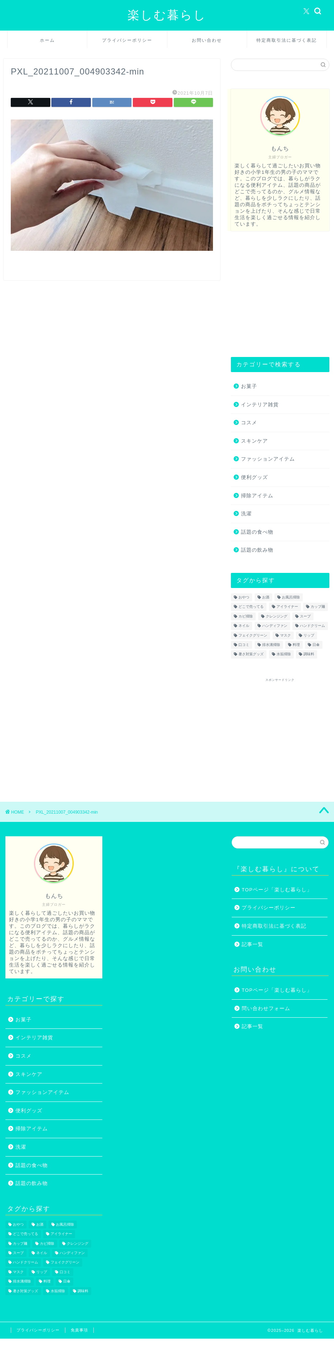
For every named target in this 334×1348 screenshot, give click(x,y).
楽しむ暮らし (167, 14)
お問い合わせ (207, 40)
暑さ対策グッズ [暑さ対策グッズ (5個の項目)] (251, 654)
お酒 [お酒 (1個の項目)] (265, 597)
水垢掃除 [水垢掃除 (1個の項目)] (284, 654)
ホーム (47, 40)
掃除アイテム (257, 495)
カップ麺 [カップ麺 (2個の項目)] (318, 607)
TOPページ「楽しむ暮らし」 (277, 889)
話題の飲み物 (257, 550)
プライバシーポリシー (127, 40)
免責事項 (79, 1330)
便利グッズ (254, 477)
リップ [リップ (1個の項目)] (308, 635)
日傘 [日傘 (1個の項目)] (316, 645)
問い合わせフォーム (266, 1008)
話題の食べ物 (257, 532)
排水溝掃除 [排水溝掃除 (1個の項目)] (271, 645)
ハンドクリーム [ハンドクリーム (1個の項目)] (312, 626)
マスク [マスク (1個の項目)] (285, 635)
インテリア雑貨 (260, 404)
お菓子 (249, 386)
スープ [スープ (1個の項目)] (305, 616)
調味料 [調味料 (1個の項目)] (308, 654)
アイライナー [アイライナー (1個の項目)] (287, 607)
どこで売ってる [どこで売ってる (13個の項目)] (251, 607)
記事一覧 (252, 944)
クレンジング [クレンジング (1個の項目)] (276, 616)
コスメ (249, 422)
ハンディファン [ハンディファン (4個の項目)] (274, 626)
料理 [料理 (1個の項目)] (296, 645)
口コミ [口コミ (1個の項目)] (243, 645)
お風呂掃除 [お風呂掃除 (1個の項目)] (291, 597)
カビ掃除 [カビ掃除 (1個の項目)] (245, 616)
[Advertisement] (278, 294)
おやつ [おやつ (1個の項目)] (243, 597)
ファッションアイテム (268, 459)
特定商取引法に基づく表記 (286, 40)
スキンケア (254, 441)
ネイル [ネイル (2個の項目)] (243, 626)
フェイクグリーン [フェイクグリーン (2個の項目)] (252, 635)
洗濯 (246, 513)
